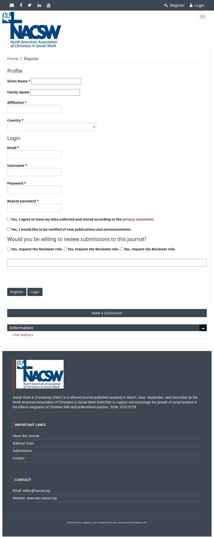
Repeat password (34, 205)
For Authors (23, 335)
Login (197, 5)
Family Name (43, 92)
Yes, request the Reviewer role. (35, 249)
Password (34, 187)
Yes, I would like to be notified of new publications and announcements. (69, 229)
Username (34, 169)
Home (12, 58)
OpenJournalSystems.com (132, 522)
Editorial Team (23, 443)
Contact (18, 458)
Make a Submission (107, 313)
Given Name (44, 81)
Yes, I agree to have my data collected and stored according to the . (80, 219)
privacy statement (137, 219)
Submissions (22, 451)
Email (34, 151)
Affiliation (34, 106)
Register (174, 5)
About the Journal (26, 436)
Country (51, 124)
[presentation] (43, 278)
